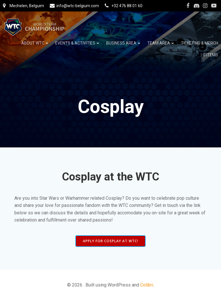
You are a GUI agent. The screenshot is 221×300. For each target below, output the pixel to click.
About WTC (35, 43)
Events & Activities (77, 43)
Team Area (161, 43)
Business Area (124, 43)
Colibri (146, 285)
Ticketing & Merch (199, 43)
